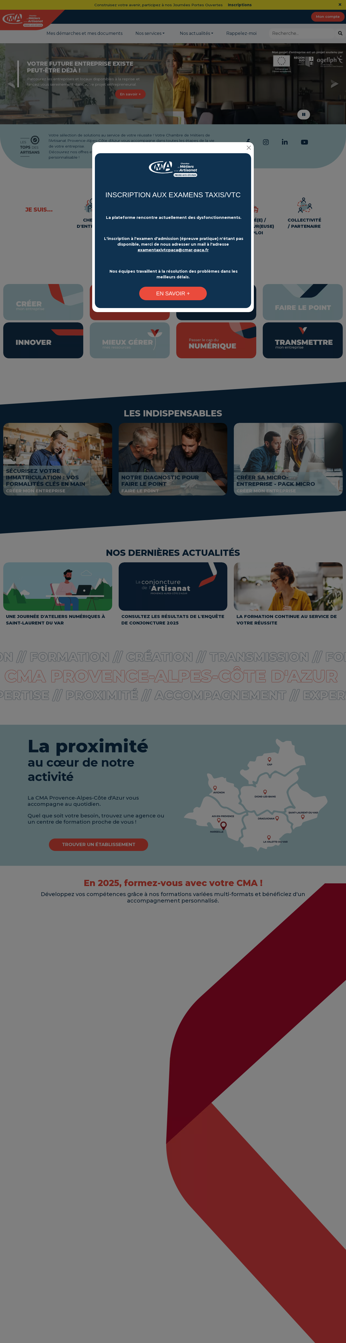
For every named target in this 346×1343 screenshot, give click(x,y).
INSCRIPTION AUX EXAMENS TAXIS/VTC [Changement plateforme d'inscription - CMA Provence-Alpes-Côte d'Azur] (173, 194)
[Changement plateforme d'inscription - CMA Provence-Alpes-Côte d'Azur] (173, 171)
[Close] (249, 147)
